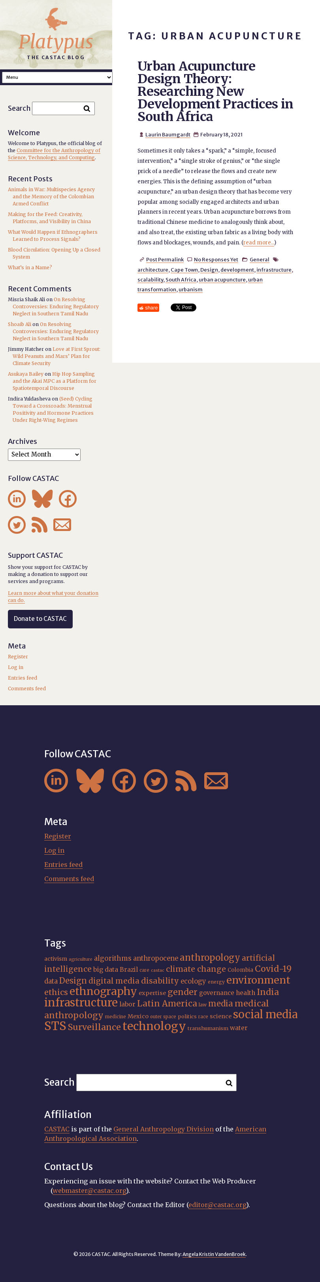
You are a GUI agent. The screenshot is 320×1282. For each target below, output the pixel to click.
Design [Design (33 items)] (73, 981)
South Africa (181, 279)
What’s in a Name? (30, 267)
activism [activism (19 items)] (55, 958)
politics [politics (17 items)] (187, 1016)
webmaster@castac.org (89, 1190)
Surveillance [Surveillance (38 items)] (94, 1027)
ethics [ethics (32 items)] (56, 992)
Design (209, 269)
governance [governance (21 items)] (216, 993)
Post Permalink (165, 259)
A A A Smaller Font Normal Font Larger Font (57, 77)
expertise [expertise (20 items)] (152, 993)
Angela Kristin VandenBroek (214, 1254)
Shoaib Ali (19, 324)
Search (19, 108)
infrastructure (274, 269)
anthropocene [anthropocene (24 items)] (155, 958)
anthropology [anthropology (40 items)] (210, 957)
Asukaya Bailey (25, 374)
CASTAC (57, 1129)
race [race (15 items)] (203, 1016)
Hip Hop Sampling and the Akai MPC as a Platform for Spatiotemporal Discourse (54, 381)
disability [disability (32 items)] (160, 981)
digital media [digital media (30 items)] (113, 981)
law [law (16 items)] (203, 1005)
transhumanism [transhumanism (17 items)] (208, 1028)
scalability (150, 279)
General (259, 259)
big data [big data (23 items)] (105, 969)
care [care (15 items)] (144, 970)
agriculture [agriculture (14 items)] (80, 959)
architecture (152, 269)
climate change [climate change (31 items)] (196, 969)
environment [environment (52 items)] (258, 980)
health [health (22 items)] (245, 993)
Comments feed (27, 688)
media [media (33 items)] (220, 1003)
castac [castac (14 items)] (157, 970)
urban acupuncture (222, 279)
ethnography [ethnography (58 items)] (103, 991)
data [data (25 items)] (51, 981)
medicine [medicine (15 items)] (115, 1016)
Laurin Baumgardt (167, 134)
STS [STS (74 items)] (55, 1026)
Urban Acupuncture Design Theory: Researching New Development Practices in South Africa (215, 91)
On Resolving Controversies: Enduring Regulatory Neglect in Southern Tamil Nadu (56, 306)
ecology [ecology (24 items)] (193, 981)
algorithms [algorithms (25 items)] (113, 958)
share (151, 308)
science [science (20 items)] (221, 1016)
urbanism (191, 289)
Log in (15, 667)
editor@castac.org (217, 1205)
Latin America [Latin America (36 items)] (167, 1003)
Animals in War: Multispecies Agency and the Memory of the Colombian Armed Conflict (51, 196)
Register (18, 657)
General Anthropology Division (163, 1129)
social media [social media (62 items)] (265, 1014)
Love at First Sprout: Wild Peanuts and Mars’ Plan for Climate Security (56, 356)
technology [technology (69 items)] (154, 1026)
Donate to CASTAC (40, 618)
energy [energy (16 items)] (216, 982)
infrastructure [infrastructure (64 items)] (81, 1002)
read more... (258, 242)
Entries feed (22, 678)
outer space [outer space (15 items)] (163, 1016)
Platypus (56, 42)
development (237, 269)
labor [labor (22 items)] (127, 1004)
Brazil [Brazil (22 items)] (129, 969)
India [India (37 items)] (268, 992)
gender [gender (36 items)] (183, 992)
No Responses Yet (216, 259)
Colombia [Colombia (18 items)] (240, 970)
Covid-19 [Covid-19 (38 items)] (273, 968)
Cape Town (184, 269)
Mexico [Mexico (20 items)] (138, 1016)
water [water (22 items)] (239, 1028)
